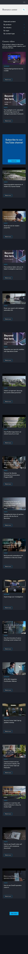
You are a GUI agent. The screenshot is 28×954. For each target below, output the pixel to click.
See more (14, 913)
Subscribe (14, 161)
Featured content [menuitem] (10, 21)
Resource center (9, 9)
